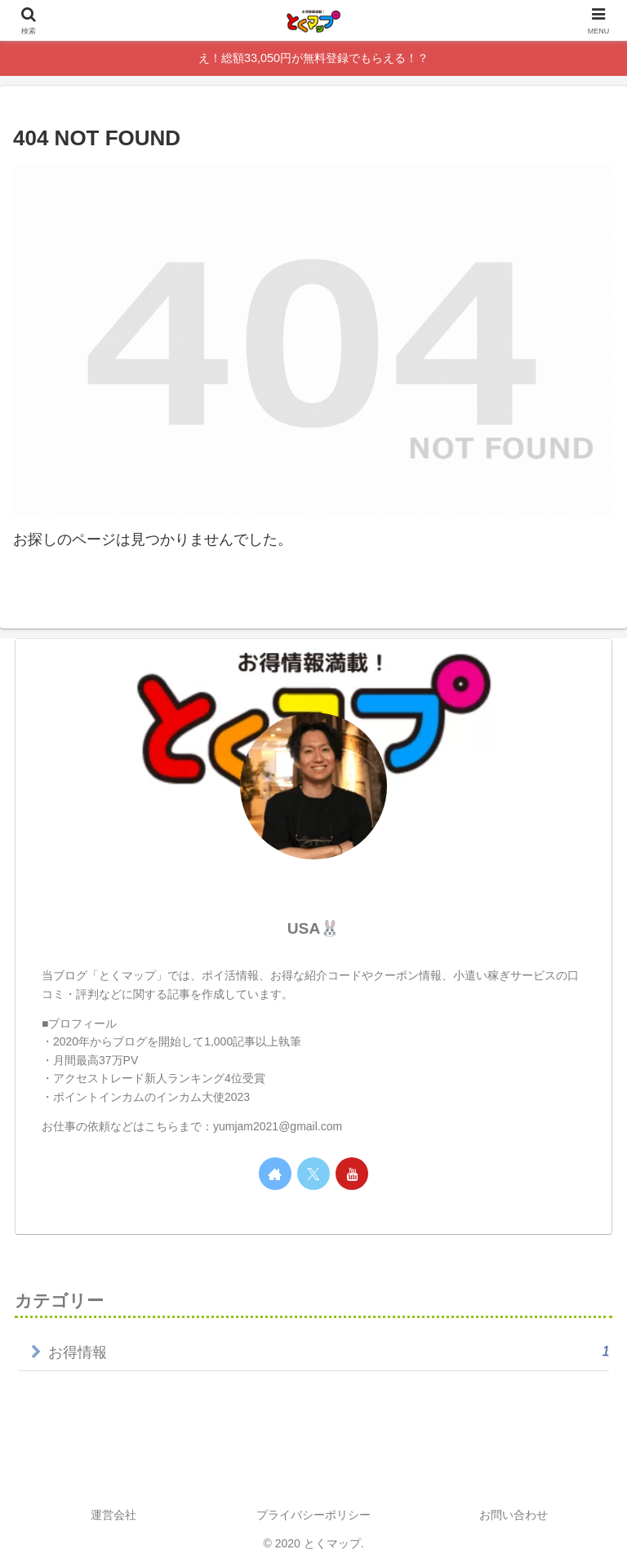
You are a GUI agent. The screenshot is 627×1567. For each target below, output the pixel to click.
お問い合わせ (513, 1514)
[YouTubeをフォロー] (352, 1173)
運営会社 (113, 1514)
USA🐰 (313, 928)
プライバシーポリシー (313, 1514)
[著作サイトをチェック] (275, 1173)
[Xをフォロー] (313, 1173)
